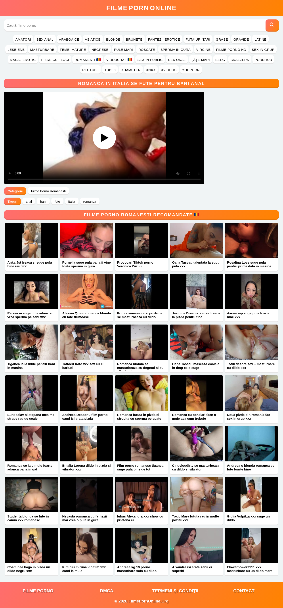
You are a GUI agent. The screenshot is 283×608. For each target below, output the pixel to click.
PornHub (263, 60)
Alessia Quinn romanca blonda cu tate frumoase (86, 315)
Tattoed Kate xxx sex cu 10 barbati (83, 366)
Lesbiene (16, 49)
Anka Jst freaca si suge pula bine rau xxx (29, 264)
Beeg (220, 60)
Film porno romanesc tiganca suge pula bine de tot (140, 467)
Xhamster (130, 70)
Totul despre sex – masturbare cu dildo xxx (251, 366)
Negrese (100, 49)
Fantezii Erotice (164, 39)
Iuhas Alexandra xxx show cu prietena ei (140, 518)
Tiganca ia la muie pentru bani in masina (31, 366)
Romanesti (88, 60)
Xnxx (151, 70)
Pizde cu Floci (55, 60)
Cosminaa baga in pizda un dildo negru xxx (28, 569)
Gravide (241, 39)
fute (57, 201)
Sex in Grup (263, 49)
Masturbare (42, 49)
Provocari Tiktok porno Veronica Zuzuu (135, 264)
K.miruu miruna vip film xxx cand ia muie (84, 569)
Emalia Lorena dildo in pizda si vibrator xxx (86, 467)
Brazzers (240, 60)
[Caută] (272, 25)
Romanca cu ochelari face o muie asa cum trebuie (194, 416)
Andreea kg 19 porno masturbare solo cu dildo (137, 569)
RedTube (90, 70)
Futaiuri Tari (198, 39)
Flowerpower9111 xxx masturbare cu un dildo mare (249, 569)
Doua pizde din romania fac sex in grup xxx (248, 416)
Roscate (146, 49)
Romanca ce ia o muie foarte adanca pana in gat (29, 467)
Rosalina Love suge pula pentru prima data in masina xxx (249, 266)
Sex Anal (45, 39)
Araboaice (69, 39)
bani (43, 201)
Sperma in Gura (176, 49)
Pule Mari (123, 49)
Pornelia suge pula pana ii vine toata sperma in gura (86, 264)
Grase (222, 39)
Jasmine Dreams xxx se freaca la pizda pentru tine (196, 315)
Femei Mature (73, 49)
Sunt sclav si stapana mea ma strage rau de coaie (30, 416)
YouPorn (191, 70)
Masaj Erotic (23, 60)
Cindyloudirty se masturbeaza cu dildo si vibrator (195, 467)
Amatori (23, 39)
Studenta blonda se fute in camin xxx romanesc (28, 518)
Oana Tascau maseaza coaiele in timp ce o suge (195, 366)
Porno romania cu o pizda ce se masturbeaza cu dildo (139, 315)
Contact (243, 590)
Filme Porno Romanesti (48, 191)
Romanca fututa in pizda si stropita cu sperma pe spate (139, 416)
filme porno (38, 590)
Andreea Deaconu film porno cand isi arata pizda (85, 416)
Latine (260, 39)
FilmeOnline (141, 7)
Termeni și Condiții (175, 590)
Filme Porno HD (231, 49)
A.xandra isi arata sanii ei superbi (192, 569)
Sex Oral (177, 60)
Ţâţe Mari (200, 60)
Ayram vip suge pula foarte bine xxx (248, 315)
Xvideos (168, 70)
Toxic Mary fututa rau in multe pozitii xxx (195, 518)
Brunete (134, 39)
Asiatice (93, 39)
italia (71, 201)
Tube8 (110, 70)
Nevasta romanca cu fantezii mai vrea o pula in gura (84, 518)
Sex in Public (150, 60)
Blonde (113, 39)
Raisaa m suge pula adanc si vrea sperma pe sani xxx (29, 315)
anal (29, 201)
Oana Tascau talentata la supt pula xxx (195, 264)
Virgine (203, 49)
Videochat (119, 60)
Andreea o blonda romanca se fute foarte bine (250, 467)
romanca (89, 201)
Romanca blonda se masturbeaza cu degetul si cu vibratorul (140, 367)
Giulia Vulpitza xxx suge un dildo (248, 518)
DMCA (106, 590)
